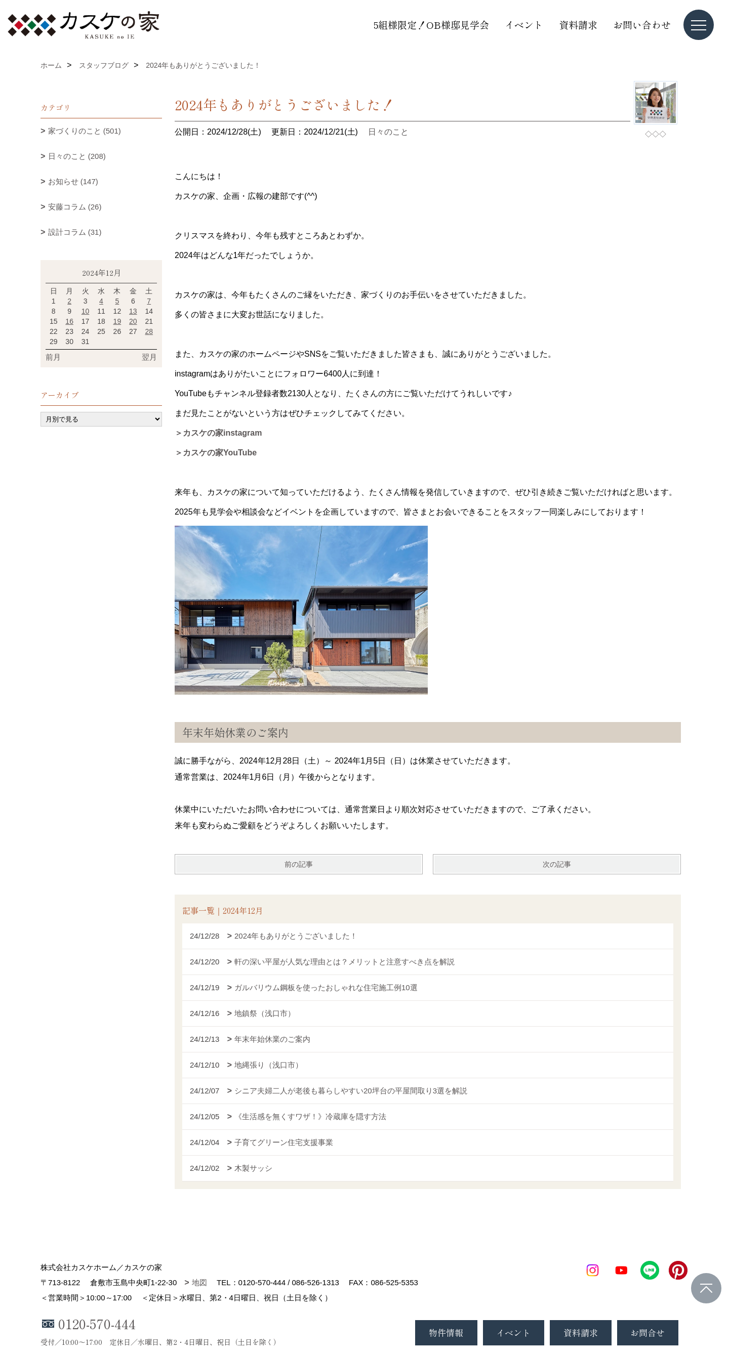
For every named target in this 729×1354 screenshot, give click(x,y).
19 (117, 321)
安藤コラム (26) (75, 206)
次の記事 (557, 864)
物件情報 (446, 1332)
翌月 (149, 357)
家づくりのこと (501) (84, 130)
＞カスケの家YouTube (216, 452)
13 (133, 311)
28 (149, 331)
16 (69, 321)
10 (86, 311)
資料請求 (578, 24)
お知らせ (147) (73, 181)
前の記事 (299, 864)
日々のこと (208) (77, 156)
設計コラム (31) (75, 232)
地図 (199, 1282)
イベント (524, 24)
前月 (53, 357)
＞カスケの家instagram (218, 433)
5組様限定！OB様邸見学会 (431, 24)
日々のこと (388, 132)
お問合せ (647, 1332)
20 (133, 321)
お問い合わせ (642, 24)
